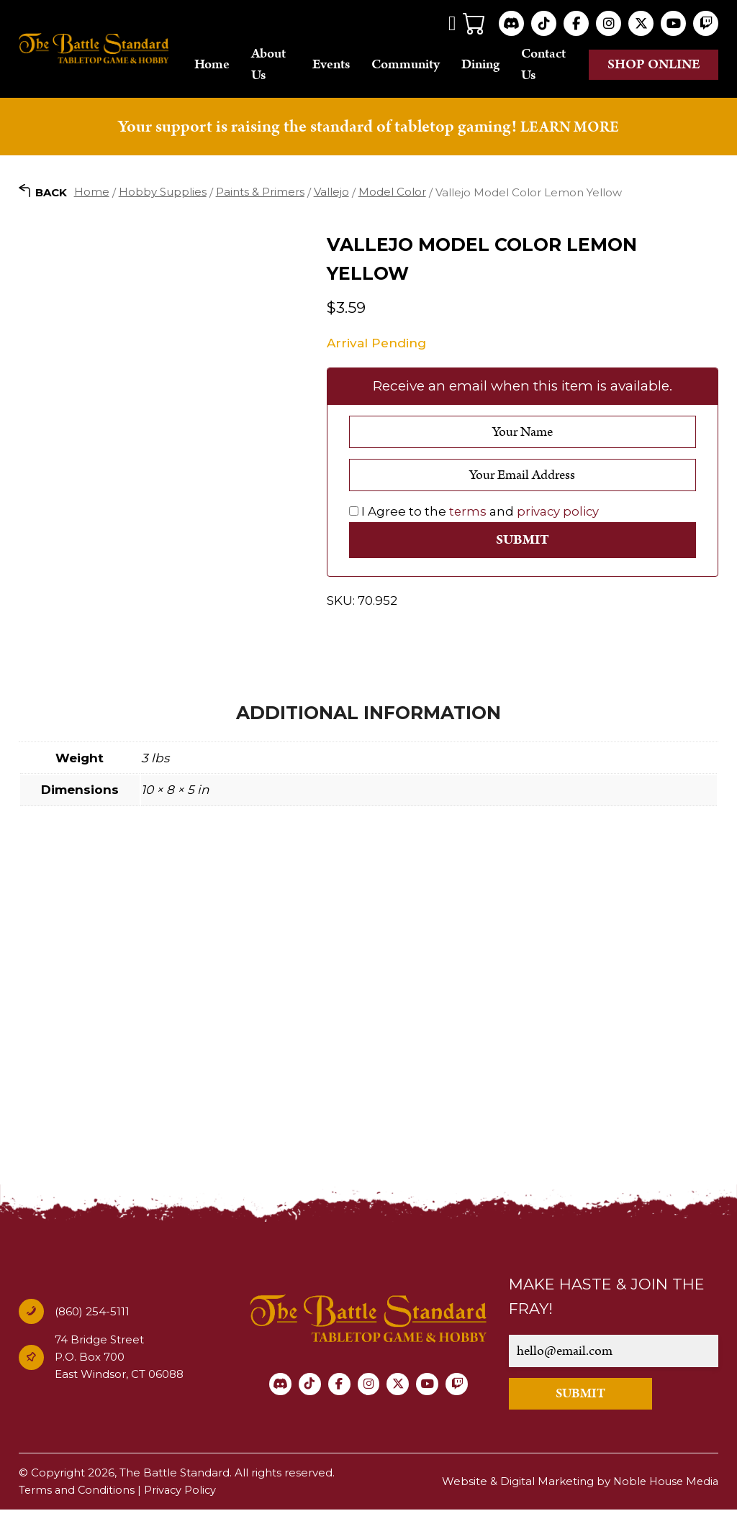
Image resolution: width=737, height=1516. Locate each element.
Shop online (668, 66)
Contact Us (559, 66)
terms (468, 515)
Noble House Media (663, 1487)
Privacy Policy (183, 1496)
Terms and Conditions (78, 1496)
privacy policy (559, 515)
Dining (496, 66)
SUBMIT (592, 1399)
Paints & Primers (260, 194)
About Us (289, 66)
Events (347, 66)
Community (421, 66)
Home (232, 66)
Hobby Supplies (163, 194)
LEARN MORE (569, 129)
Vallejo (331, 194)
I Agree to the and (475, 515)
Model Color (392, 194)
